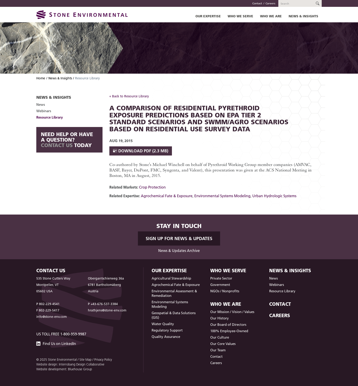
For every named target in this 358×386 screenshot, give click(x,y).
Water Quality (163, 324)
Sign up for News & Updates (179, 238)
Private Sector (221, 278)
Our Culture (219, 337)
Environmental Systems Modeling (222, 196)
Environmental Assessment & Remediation (174, 293)
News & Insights (303, 16)
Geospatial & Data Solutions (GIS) (174, 315)
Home (40, 78)
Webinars (43, 111)
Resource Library (49, 117)
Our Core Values (223, 344)
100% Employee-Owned (229, 331)
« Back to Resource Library (129, 96)
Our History (219, 318)
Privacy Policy (103, 360)
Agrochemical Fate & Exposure (166, 196)
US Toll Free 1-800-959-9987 (61, 334)
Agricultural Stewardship (171, 278)
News (40, 104)
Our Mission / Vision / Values (232, 312)
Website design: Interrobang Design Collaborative (70, 364)
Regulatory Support (167, 330)
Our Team (218, 350)
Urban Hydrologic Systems (274, 196)
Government (220, 284)
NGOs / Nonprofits (224, 291)
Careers (270, 3)
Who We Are (271, 16)
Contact (257, 3)
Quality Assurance (166, 336)
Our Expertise (208, 16)
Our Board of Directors (228, 324)
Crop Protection (152, 187)
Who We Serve (240, 16)
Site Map (85, 360)
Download (140, 150)
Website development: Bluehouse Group (64, 369)
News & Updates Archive (179, 250)
